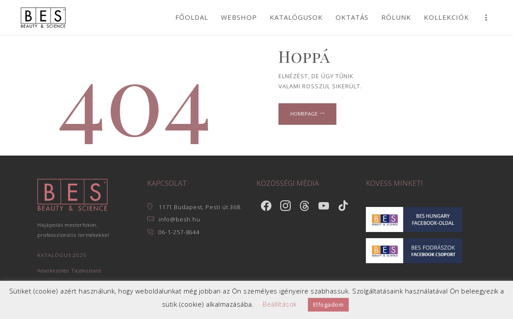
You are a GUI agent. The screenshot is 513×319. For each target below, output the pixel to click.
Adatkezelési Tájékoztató (69, 270)
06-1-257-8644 (179, 232)
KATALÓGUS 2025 (62, 254)
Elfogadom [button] (328, 304)
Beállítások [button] (280, 304)
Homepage (304, 114)
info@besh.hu (179, 219)
